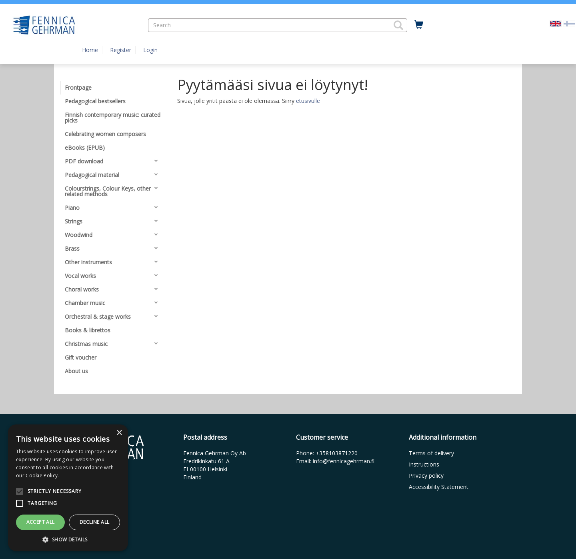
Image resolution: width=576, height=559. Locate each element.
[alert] (68, 487)
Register (120, 50)
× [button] (119, 433)
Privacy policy (426, 475)
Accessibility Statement (438, 487)
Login (150, 50)
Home (90, 50)
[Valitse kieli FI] (569, 23)
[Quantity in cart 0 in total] (418, 25)
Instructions (424, 464)
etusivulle (308, 101)
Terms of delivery (431, 453)
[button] (398, 25)
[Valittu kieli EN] (555, 23)
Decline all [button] (94, 522)
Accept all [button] (40, 522)
